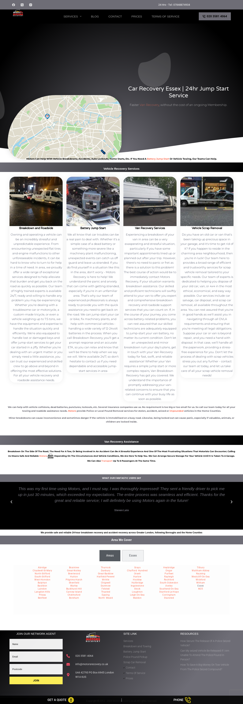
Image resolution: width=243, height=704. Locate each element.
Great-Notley (74, 570)
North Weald (106, 598)
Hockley (137, 579)
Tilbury (201, 567)
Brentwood (74, 573)
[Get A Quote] (60, 700)
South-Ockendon (169, 582)
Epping (106, 595)
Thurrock (106, 567)
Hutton (74, 576)
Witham (200, 582)
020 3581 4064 (215, 16)
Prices (136, 16)
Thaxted (105, 591)
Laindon (42, 588)
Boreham (74, 598)
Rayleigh (169, 576)
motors (43, 456)
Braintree (74, 567)
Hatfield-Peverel (105, 576)
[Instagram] (30, 4)
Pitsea (42, 595)
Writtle (105, 579)
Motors (72, 410)
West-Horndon (42, 579)
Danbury (105, 570)
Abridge (42, 567)
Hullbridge (137, 582)
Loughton (137, 591)
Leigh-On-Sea (137, 595)
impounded (176, 410)
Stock (137, 588)
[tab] (109, 555)
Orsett (137, 573)
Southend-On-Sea (169, 588)
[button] (11, 502)
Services (73, 16)
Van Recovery (149, 105)
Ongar (169, 570)
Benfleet (42, 598)
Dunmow (106, 585)
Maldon (137, 598)
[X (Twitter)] (22, 4)
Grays (137, 567)
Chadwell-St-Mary (42, 570)
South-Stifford (42, 576)
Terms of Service (165, 16)
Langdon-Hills (42, 591)
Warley (74, 585)
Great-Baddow (106, 573)
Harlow (137, 576)
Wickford (201, 579)
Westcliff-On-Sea (201, 576)
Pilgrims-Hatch (74, 579)
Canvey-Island (74, 591)
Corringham (169, 595)
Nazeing (200, 573)
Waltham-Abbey (201, 570)
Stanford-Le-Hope (169, 591)
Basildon (42, 585)
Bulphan (42, 582)
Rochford (169, 579)
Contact (115, 16)
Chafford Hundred (137, 570)
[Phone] (182, 700)
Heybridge (169, 567)
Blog (95, 16)
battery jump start (158, 158)
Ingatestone (137, 585)
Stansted (169, 598)
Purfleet (169, 573)
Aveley (169, 585)
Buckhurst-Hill (74, 588)
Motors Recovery (30, 19)
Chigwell (105, 582)
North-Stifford (42, 573)
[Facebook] (13, 4)
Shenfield (74, 582)
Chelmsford (74, 595)
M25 (200, 588)
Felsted (106, 588)
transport (106, 461)
